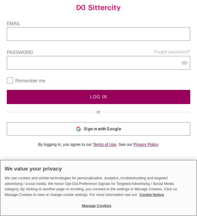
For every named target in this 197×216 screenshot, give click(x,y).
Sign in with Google (98, 128)
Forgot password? (172, 51)
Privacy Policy (146, 144)
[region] (98, 188)
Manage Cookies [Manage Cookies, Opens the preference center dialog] (96, 206)
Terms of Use (104, 144)
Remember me (30, 80)
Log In (98, 96)
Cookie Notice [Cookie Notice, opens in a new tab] (151, 195)
